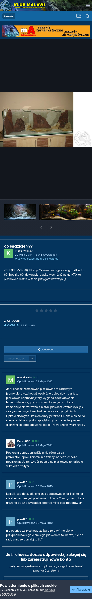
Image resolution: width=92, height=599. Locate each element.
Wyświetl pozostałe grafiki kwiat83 (37, 248)
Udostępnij (46, 339)
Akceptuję (81, 589)
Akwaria (11, 315)
